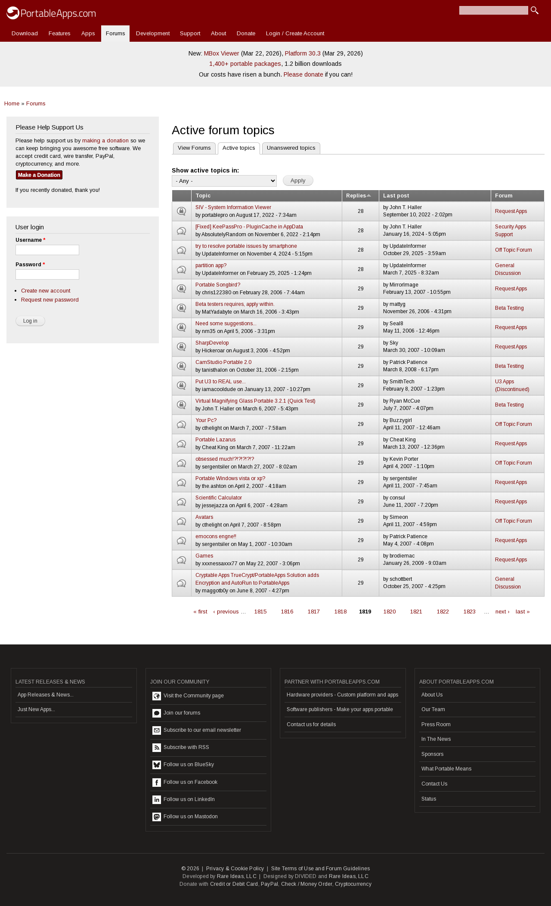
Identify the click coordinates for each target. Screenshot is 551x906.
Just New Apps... (36, 709)
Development (153, 33)
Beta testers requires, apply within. (235, 304)
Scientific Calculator (218, 498)
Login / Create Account (295, 33)
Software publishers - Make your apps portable (340, 709)
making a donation (105, 140)
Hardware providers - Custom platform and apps (342, 695)
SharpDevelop (212, 343)
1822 (443, 611)
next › (502, 611)
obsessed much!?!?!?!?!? (224, 459)
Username (30, 240)
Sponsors (432, 754)
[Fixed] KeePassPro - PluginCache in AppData (249, 227)
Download (25, 33)
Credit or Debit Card (234, 884)
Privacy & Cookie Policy (235, 869)
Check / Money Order (306, 884)
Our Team (433, 709)
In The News (436, 739)
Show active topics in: (205, 170)
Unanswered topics (291, 148)
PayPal (269, 884)
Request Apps (511, 211)
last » (523, 611)
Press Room (436, 724)
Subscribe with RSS (180, 747)
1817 (314, 611)
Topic (202, 196)
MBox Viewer (221, 53)
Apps (88, 33)
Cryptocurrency (353, 884)
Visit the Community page (188, 696)
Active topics (236, 147)
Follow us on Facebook (184, 782)
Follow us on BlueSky (183, 765)
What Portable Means (446, 769)
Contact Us (434, 784)
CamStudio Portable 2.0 (223, 362)
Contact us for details (311, 724)
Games (204, 556)
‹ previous (226, 611)
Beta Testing (509, 308)
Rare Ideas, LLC (237, 876)
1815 (260, 611)
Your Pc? (206, 420)
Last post (396, 196)
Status (428, 799)
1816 (287, 611)
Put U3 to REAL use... (220, 382)
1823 (470, 611)
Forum (503, 196)
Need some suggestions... (226, 323)
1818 (340, 611)
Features (60, 33)
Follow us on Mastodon (185, 817)
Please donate (303, 74)
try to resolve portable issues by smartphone (246, 246)
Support (190, 33)
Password (30, 265)
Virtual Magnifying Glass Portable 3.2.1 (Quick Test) (255, 401)
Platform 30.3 (303, 53)
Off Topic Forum (513, 250)
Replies (358, 196)
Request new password (50, 299)
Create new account (45, 290)
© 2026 (190, 869)
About (218, 33)
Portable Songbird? (217, 285)
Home (11, 103)
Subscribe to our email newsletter (196, 730)
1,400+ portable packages (245, 63)
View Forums (194, 148)
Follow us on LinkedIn (183, 799)
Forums (115, 33)
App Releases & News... (46, 695)
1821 (416, 611)
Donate (246, 33)
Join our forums (176, 713)
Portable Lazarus (215, 440)
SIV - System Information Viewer (233, 207)
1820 (390, 611)
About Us (432, 695)
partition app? (210, 265)
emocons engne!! (215, 536)
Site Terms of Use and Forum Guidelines (320, 869)
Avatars (204, 517)
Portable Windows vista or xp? (230, 478)
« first (200, 611)
